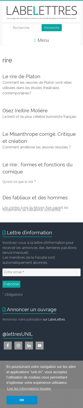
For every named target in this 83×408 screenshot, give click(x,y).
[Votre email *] (41, 272)
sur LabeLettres (54, 319)
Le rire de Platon (21, 76)
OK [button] (21, 400)
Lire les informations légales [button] (29, 389)
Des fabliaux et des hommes (35, 197)
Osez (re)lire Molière (25, 110)
